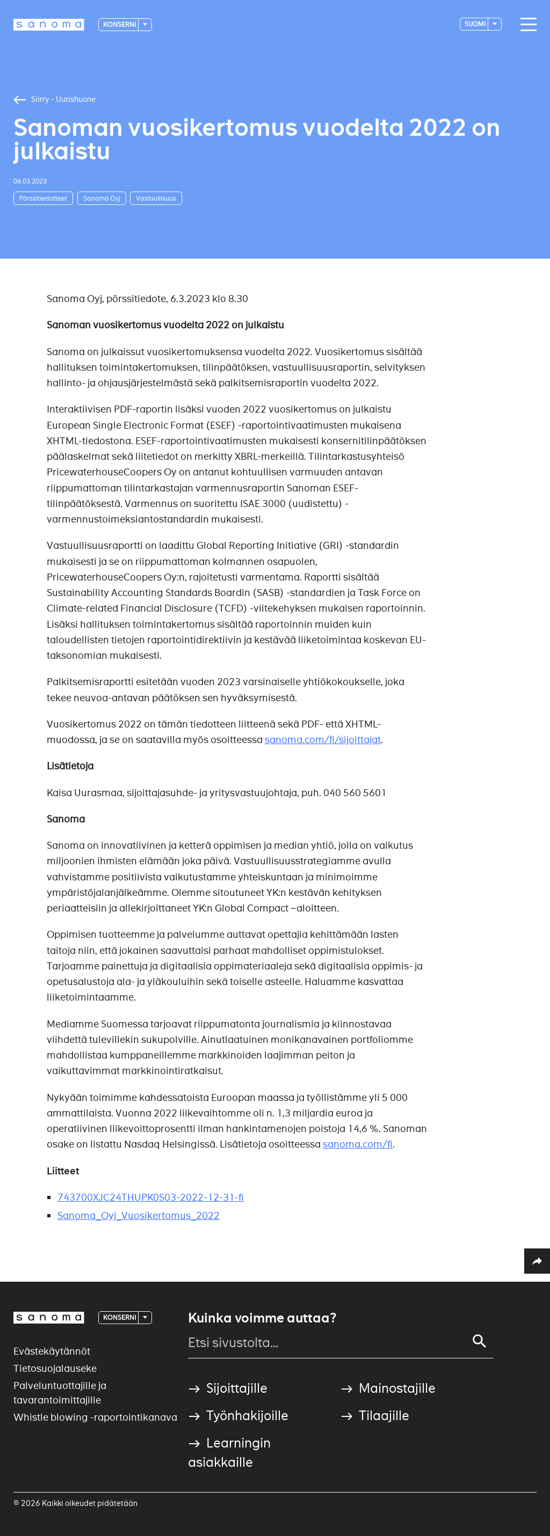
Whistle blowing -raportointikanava (95, 1417)
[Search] (479, 1341)
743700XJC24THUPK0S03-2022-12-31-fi (150, 1197)
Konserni (120, 24)
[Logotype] (48, 25)
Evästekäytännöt (51, 1351)
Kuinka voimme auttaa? (262, 1318)
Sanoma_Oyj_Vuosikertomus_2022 (138, 1215)
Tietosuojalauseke (55, 1368)
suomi (476, 24)
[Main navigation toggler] (526, 24)
